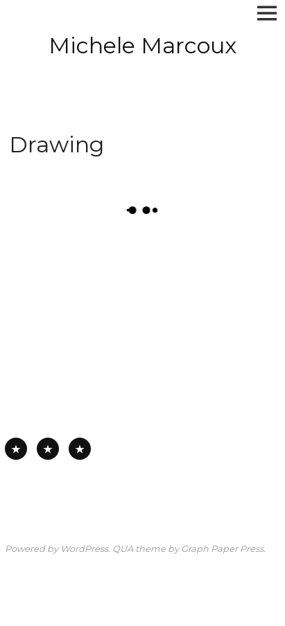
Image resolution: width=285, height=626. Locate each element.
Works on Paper (48, 449)
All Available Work (16, 449)
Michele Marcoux (142, 45)
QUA (122, 549)
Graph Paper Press (222, 549)
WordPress (84, 549)
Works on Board (80, 449)
